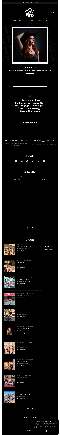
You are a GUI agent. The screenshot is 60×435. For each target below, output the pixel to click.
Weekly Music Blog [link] (49, 249)
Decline (41, 430)
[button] (56, 13)
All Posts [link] (47, 246)
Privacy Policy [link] (23, 423)
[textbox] (25, 179)
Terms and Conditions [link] (34, 423)
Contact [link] (40, 20)
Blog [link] (46, 20)
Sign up (43, 179)
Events (30, 75)
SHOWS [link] (25, 20)
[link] (30, 12)
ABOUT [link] (19, 20)
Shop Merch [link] (32, 20)
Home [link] (14, 20)
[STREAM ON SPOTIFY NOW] (30, 2)
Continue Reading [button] (21, 250)
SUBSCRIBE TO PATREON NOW (30, 84)
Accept (52, 430)
